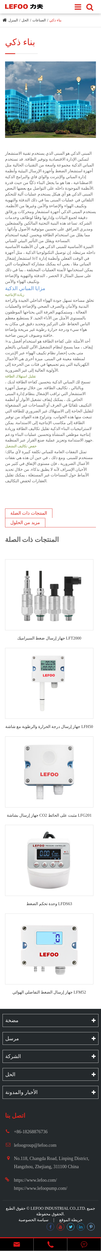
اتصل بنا (15, 1115)
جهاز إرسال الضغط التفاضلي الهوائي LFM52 (49, 992)
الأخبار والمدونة (21, 1092)
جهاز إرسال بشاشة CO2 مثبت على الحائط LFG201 (49, 815)
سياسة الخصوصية (33, 1220)
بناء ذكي (55, 20)
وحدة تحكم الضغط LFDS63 (49, 904)
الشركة (13, 1056)
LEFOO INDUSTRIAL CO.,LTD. (58, 1208)
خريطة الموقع (71, 1220)
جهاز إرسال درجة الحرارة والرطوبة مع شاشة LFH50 (49, 726)
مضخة (11, 1020)
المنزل (13, 20)
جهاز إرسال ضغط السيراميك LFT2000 (49, 638)
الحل (25, 20)
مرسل (12, 1038)
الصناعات (39, 20)
